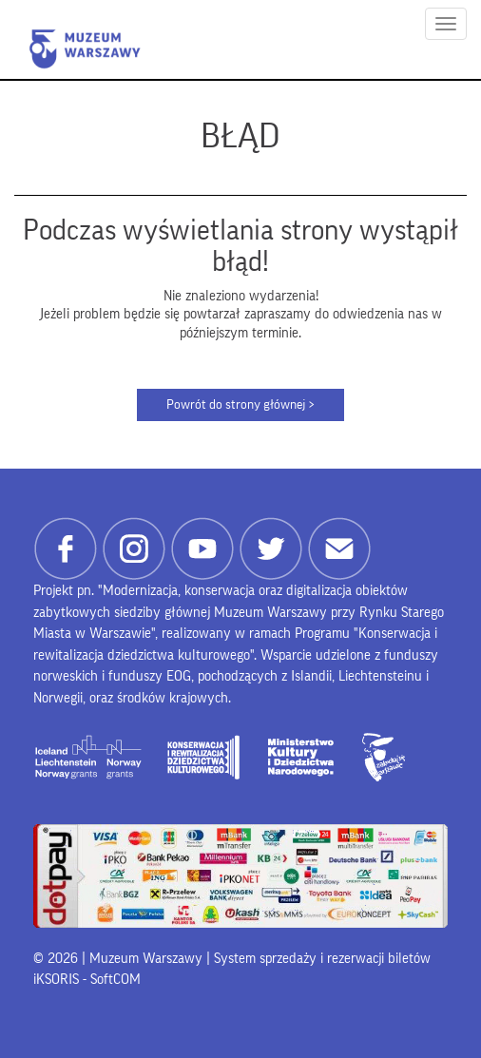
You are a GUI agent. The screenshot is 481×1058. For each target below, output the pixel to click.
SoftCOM (115, 979)
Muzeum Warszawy (85, 49)
